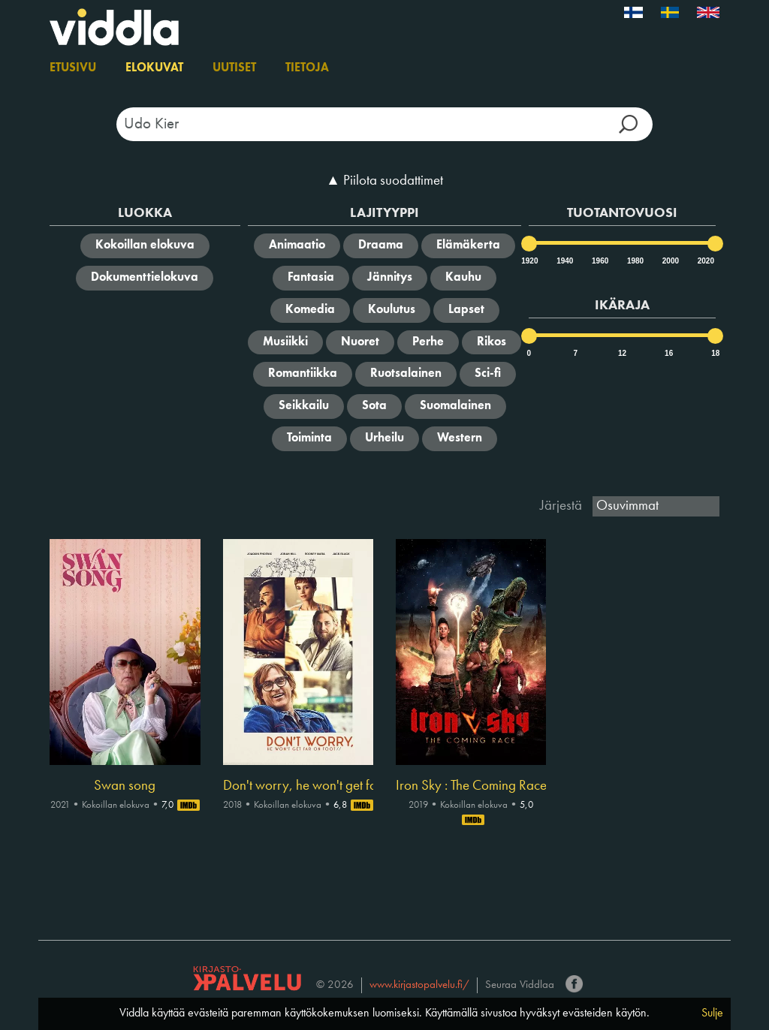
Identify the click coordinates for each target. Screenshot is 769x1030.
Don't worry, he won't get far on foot (298, 786)
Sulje (712, 1013)
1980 (634, 261)
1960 (599, 261)
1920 (528, 261)
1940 (563, 261)
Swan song (124, 786)
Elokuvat (154, 68)
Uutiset (234, 68)
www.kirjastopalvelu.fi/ (419, 985)
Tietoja (307, 68)
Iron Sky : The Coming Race (471, 786)
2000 (669, 261)
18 (715, 353)
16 (669, 353)
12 (622, 353)
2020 (705, 261)
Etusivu (73, 68)
